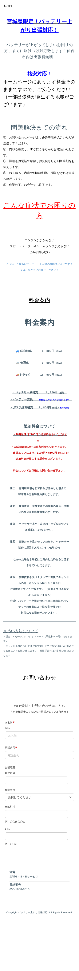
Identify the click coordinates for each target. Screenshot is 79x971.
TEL (8, 6)
